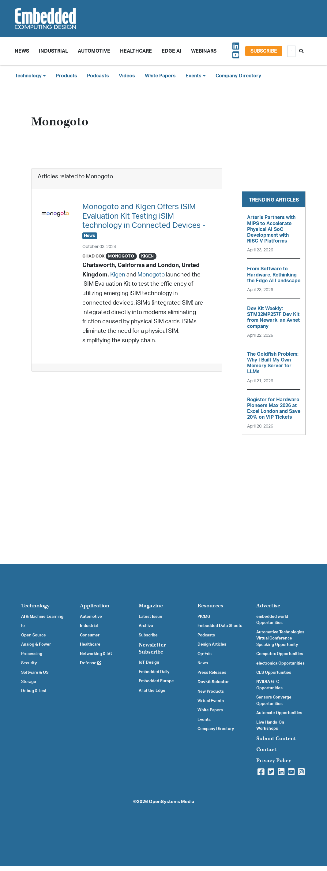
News (202, 663)
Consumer (90, 635)
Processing (31, 654)
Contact (266, 749)
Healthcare (136, 51)
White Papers (160, 75)
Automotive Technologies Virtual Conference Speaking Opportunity (280, 638)
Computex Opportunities (279, 654)
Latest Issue (150, 616)
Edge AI (171, 51)
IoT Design (149, 662)
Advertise (268, 605)
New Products (210, 691)
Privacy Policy (273, 760)
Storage (28, 682)
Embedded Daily (154, 672)
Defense (90, 663)
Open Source (33, 635)
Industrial (53, 51)
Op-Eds (204, 654)
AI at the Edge (152, 690)
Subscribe (263, 51)
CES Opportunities (273, 672)
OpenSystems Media (171, 801)
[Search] (291, 51)
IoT (24, 626)
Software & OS (34, 672)
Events (204, 719)
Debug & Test (34, 691)
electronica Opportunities (280, 663)
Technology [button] (30, 75)
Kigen (117, 275)
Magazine (151, 605)
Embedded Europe (156, 681)
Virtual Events (210, 701)
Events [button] (196, 75)
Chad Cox (93, 256)
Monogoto (151, 275)
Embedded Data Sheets (219, 626)
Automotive (94, 51)
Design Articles (211, 644)
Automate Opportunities (279, 713)
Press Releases (211, 672)
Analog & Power (36, 644)
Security (29, 663)
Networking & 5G (96, 654)
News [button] (22, 51)
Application (94, 605)
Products (66, 75)
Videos (127, 75)
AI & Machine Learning (42, 616)
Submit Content (276, 738)
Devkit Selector (213, 682)
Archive (146, 626)
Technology (35, 605)
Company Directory (238, 75)
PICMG (203, 616)
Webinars (203, 51)
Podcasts (98, 75)
